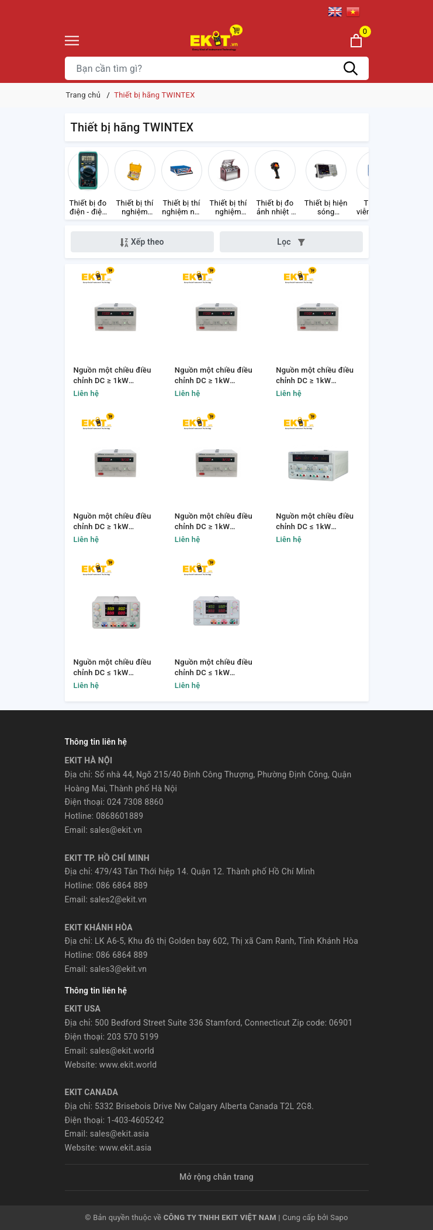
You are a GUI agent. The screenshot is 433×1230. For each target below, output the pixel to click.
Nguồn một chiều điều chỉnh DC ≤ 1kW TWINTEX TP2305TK (315, 522)
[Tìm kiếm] (351, 68)
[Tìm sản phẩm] (217, 68)
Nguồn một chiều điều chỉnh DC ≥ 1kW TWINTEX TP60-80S (315, 376)
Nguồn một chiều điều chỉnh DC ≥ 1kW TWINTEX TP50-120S (213, 522)
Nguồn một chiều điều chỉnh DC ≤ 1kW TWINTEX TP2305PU (213, 668)
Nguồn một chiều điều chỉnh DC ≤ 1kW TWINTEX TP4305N (112, 668)
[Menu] (72, 41)
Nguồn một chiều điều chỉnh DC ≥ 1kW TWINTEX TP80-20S (213, 376)
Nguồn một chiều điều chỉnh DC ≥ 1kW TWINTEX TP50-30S (112, 376)
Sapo (339, 1217)
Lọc (290, 241)
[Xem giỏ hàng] (356, 40)
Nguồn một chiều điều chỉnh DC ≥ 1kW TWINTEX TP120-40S (112, 522)
